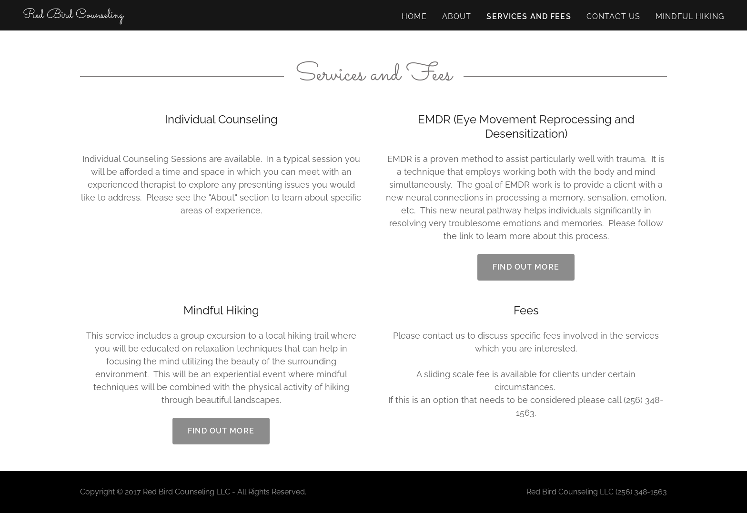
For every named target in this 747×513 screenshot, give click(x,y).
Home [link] (414, 16)
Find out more (526, 267)
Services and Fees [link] (528, 16)
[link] (73, 15)
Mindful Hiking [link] (690, 16)
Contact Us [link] (613, 16)
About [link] (457, 16)
